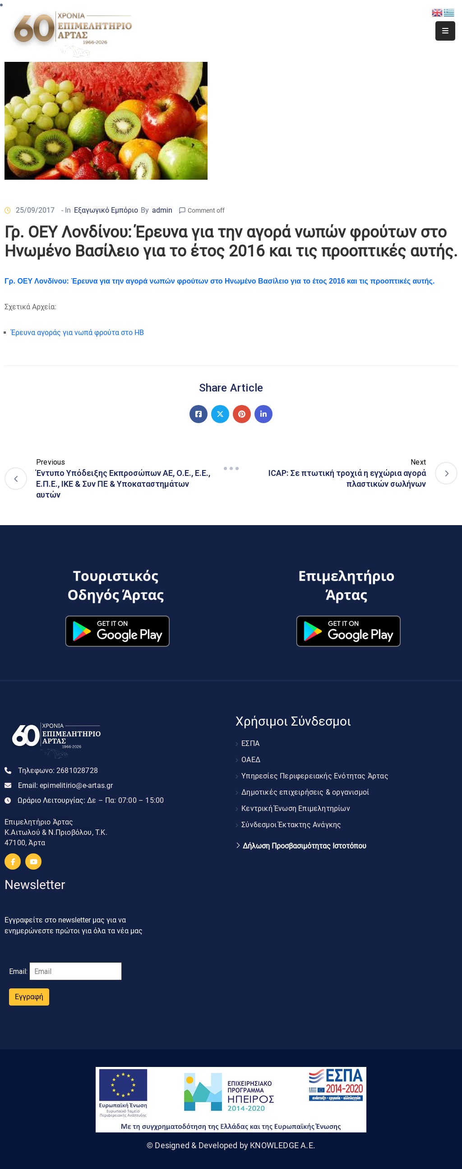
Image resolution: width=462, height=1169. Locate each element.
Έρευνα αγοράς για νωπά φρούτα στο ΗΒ (77, 332)
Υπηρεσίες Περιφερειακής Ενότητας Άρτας (314, 776)
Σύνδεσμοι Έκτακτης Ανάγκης (291, 824)
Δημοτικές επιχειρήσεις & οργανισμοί (305, 792)
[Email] (75, 971)
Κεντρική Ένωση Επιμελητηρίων (295, 808)
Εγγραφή (29, 996)
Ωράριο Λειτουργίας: (91, 800)
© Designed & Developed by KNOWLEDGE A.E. (231, 1145)
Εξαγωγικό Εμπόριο (106, 210)
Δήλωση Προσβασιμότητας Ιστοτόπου (304, 846)
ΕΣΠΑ (250, 743)
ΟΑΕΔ (250, 759)
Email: (65, 785)
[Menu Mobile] (445, 31)
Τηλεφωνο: (58, 770)
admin (162, 210)
